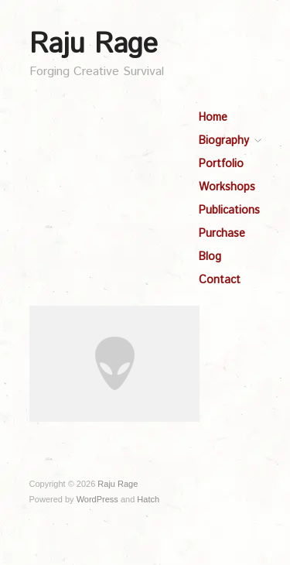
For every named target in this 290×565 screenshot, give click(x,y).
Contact (220, 280)
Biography (224, 140)
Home (213, 117)
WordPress (97, 499)
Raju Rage (93, 45)
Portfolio (221, 164)
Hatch (148, 499)
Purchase (222, 233)
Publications (229, 210)
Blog (210, 257)
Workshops (227, 187)
